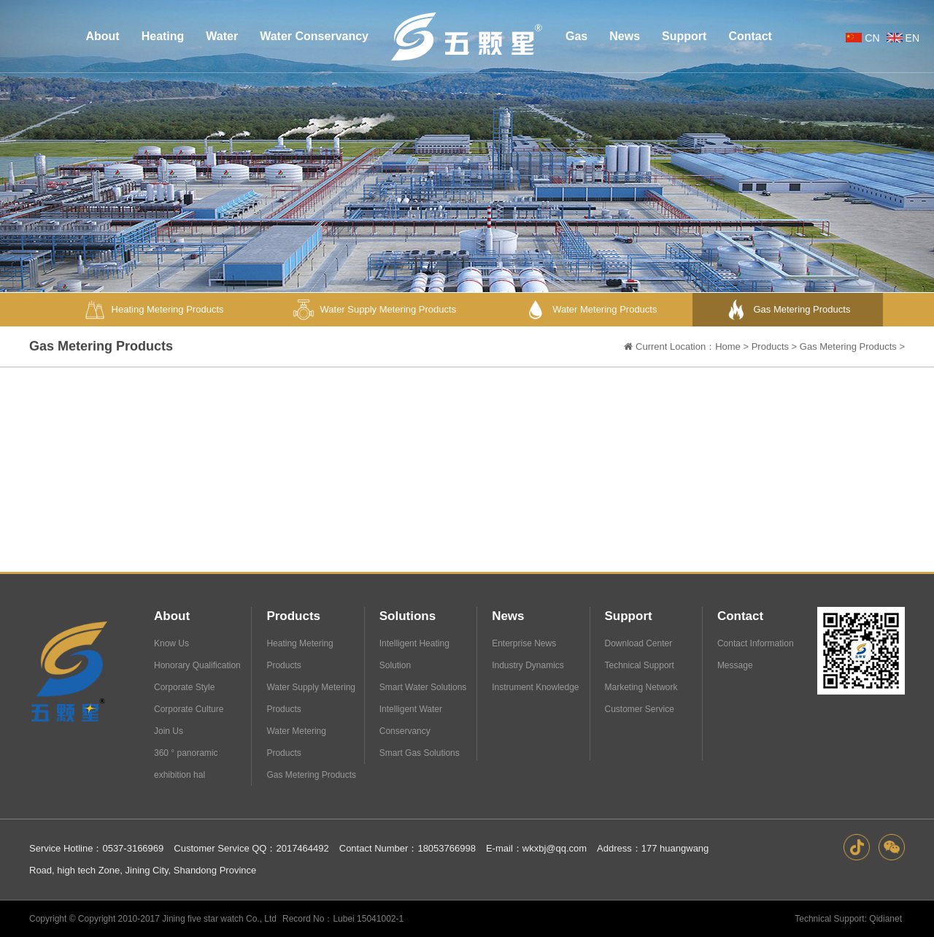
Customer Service (639, 709)
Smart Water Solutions (423, 687)
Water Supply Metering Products (310, 698)
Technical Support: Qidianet (848, 919)
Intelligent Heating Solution (414, 654)
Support (628, 616)
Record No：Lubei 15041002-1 (343, 919)
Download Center (639, 643)
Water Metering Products (296, 742)
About (172, 616)
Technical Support (639, 665)
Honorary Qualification (197, 665)
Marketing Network (641, 687)
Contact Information (755, 643)
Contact (740, 616)
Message (735, 665)
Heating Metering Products (299, 654)
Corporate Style (184, 687)
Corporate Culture (188, 709)
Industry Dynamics (528, 665)
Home (728, 348)
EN (901, 38)
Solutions (407, 616)
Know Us (171, 643)
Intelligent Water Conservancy (410, 720)
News (508, 616)
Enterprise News (524, 643)
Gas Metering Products (848, 348)
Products (770, 348)
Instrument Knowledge (535, 687)
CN (861, 38)
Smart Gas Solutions (419, 753)
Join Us (168, 731)
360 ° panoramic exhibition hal (186, 764)
